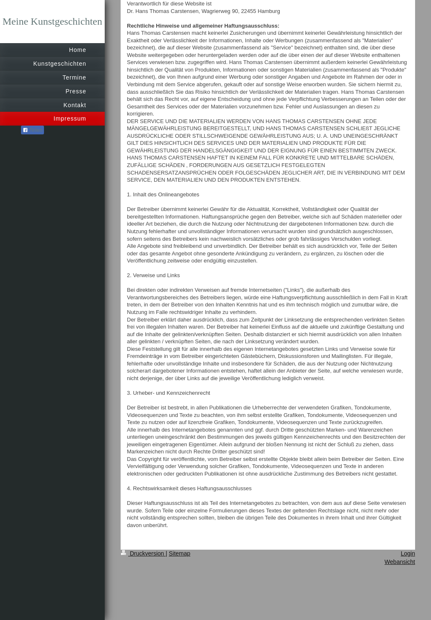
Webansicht (400, 561)
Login (408, 553)
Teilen (32, 130)
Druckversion (143, 553)
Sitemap (179, 553)
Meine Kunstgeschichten (52, 21)
